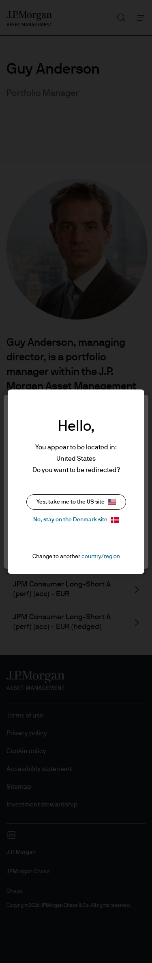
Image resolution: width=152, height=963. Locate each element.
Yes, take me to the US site (76, 502)
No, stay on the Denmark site (76, 520)
